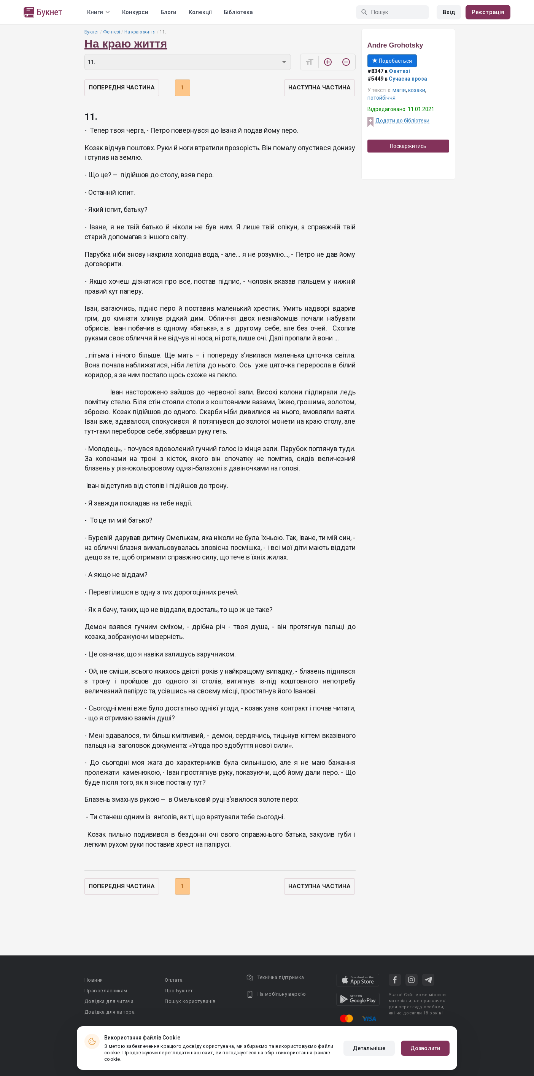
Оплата (174, 980)
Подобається (392, 61)
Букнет (91, 32)
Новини (93, 980)
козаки (416, 90)
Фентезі (111, 32)
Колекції (200, 12)
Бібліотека (238, 12)
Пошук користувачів (190, 1001)
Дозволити (425, 1048)
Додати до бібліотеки (402, 121)
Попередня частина (122, 87)
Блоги (168, 12)
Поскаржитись (408, 146)
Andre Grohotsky (395, 45)
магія (399, 90)
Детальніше (369, 1048)
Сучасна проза (408, 79)
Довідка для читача (109, 1001)
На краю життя (140, 32)
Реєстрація (488, 12)
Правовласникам (105, 990)
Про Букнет (179, 990)
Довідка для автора (109, 1012)
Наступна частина (319, 87)
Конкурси (135, 12)
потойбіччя (381, 98)
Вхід (449, 12)
